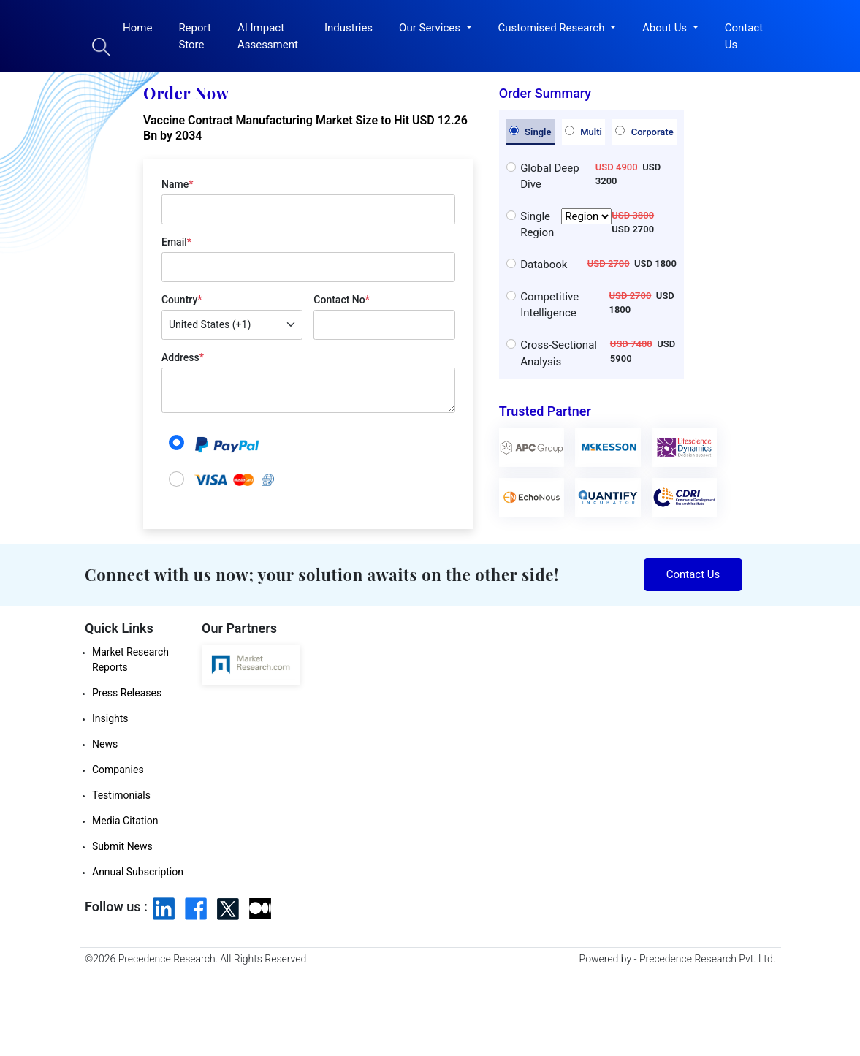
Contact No (341, 299)
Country (181, 299)
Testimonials (121, 795)
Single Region (566, 224)
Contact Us (744, 36)
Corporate (644, 131)
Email (176, 242)
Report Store (194, 36)
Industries (348, 27)
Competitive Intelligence (549, 305)
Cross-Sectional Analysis (558, 353)
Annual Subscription (137, 872)
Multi (583, 131)
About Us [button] (666, 27)
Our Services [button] (431, 27)
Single (530, 131)
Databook (543, 264)
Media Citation (125, 821)
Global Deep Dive (549, 176)
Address (182, 357)
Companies (118, 769)
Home (137, 27)
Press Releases (126, 693)
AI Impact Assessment (267, 36)
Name (177, 184)
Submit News (122, 846)
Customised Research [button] (553, 27)
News (105, 744)
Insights (110, 718)
